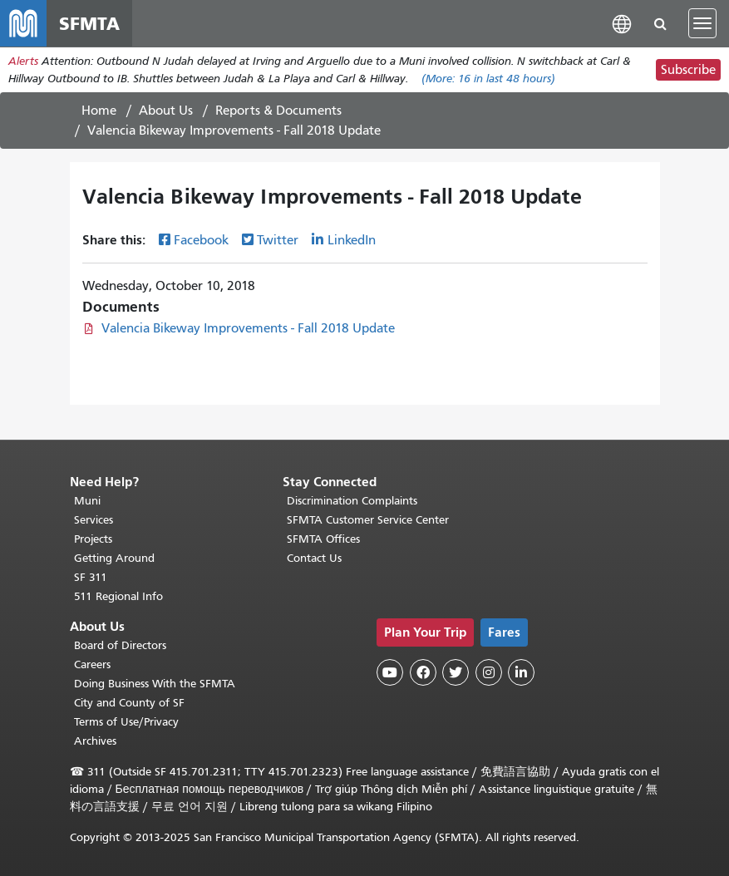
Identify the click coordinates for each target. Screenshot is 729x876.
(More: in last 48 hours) (488, 78)
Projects (93, 539)
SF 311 (90, 577)
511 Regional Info (118, 596)
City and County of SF (129, 703)
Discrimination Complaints (352, 501)
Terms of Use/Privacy (126, 722)
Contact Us (314, 558)
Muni (87, 501)
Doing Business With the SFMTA (154, 684)
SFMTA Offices (323, 539)
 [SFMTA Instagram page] (489, 672)
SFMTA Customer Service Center (368, 520)
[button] (622, 23)
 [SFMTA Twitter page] (455, 672)
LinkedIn (352, 240)
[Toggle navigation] (702, 23)
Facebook (201, 240)
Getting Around (114, 558)
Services (93, 520)
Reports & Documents (278, 110)
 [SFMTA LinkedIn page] (521, 672)
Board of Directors (120, 645)
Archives (95, 741)
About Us (166, 110)
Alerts (23, 61)
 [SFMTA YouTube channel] (389, 672)
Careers (92, 664)
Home (98, 110)
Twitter (277, 240)
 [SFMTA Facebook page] (423, 672)
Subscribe (688, 69)
